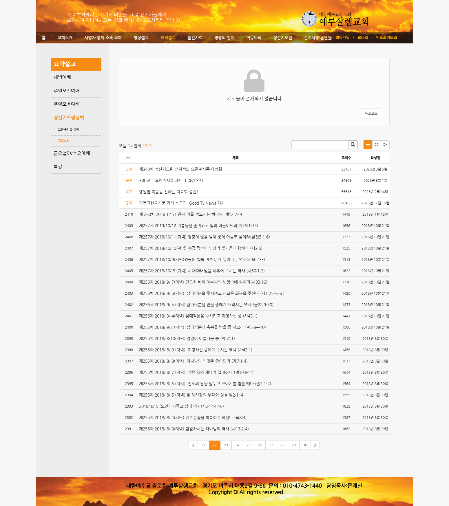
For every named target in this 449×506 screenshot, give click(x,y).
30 (305, 445)
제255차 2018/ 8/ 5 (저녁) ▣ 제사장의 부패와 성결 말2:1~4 (191, 395)
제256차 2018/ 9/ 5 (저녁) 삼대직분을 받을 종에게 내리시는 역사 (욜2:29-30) (206, 304)
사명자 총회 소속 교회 (103, 37)
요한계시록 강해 (68, 129)
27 (271, 445)
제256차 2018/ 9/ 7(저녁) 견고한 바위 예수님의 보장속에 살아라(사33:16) (204, 282)
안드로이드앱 (386, 37)
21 (203, 445)
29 (294, 445)
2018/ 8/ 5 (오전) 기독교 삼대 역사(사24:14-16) (182, 406)
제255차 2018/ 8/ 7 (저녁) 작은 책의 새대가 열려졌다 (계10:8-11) (198, 372)
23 (226, 445)
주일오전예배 (67, 91)
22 (215, 445)
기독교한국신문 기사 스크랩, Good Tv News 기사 (182, 203)
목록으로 (371, 113)
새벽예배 (62, 77)
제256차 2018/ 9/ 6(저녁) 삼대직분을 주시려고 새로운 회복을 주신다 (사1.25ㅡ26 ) (212, 293)
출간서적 (194, 37)
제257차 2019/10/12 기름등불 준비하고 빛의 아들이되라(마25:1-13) (199, 225)
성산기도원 (282, 37)
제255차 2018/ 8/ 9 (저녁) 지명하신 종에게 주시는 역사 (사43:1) (196, 349)
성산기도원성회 (69, 117)
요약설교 (168, 37)
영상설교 (141, 37)
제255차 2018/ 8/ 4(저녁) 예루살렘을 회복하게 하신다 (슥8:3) (193, 417)
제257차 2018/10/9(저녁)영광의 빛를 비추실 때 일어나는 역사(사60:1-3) (202, 259)
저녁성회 (64, 141)
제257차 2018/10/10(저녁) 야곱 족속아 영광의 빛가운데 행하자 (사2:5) (201, 248)
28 (282, 445)
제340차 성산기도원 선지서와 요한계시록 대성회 (180, 169)
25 (249, 445)
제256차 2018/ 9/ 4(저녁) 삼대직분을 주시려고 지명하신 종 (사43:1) (198, 316)
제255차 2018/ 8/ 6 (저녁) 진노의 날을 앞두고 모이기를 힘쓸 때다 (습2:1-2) (205, 383)
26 (260, 445)
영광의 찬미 (224, 37)
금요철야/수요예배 (72, 153)
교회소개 (64, 37)
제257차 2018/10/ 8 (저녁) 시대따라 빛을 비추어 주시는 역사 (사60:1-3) (203, 270)
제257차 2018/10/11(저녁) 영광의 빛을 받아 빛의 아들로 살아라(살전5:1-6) (205, 236)
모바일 (362, 37)
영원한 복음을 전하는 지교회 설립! (168, 191)
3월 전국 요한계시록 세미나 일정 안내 (171, 180)
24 (237, 445)
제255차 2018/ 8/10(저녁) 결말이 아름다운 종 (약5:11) (188, 338)
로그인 (322, 37)
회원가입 (342, 37)
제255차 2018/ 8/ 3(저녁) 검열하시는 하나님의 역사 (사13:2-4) (194, 428)
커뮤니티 (253, 37)
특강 (58, 166)
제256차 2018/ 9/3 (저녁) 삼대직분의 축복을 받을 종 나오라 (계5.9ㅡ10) (203, 327)
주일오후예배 (67, 104)
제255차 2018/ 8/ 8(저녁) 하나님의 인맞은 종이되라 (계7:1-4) (194, 361)
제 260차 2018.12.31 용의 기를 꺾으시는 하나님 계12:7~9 (190, 214)
